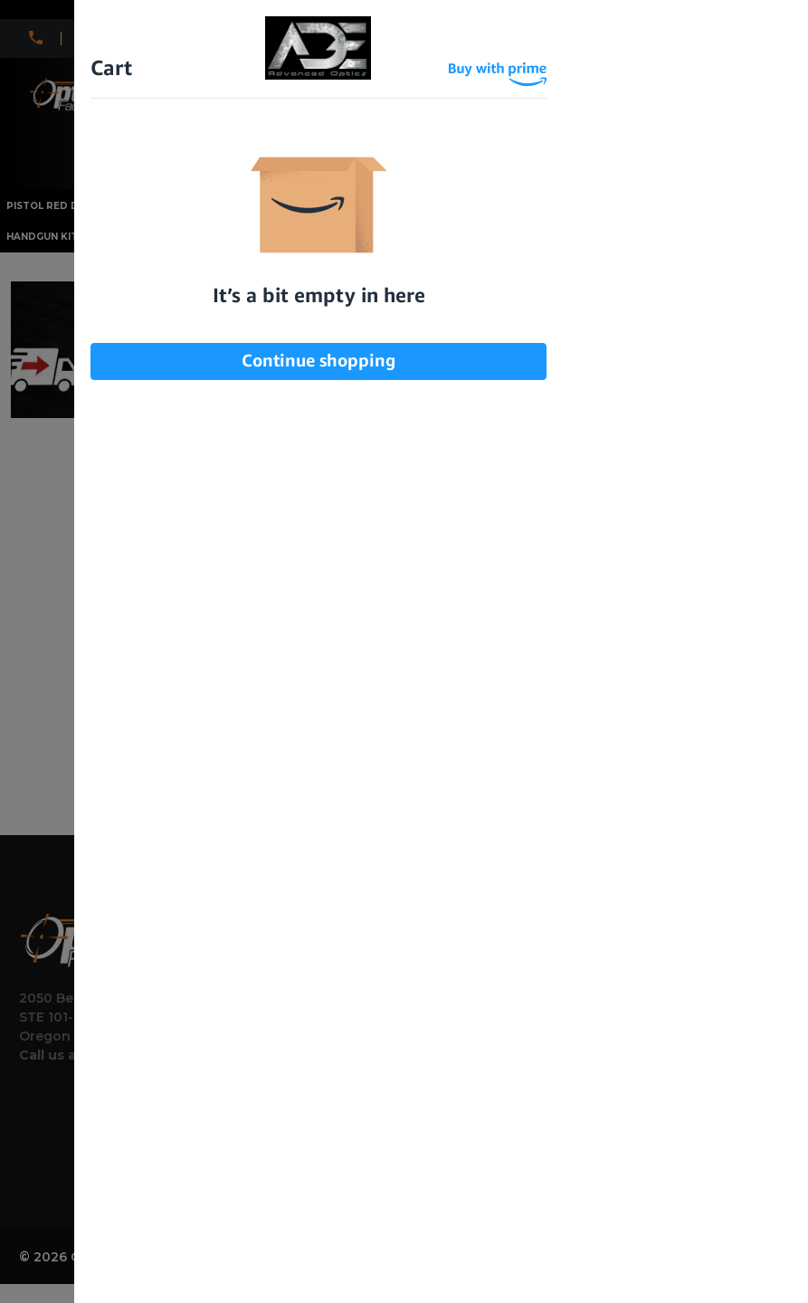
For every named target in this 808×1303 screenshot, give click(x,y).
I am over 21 (313, 279)
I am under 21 (489, 279)
